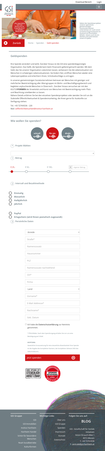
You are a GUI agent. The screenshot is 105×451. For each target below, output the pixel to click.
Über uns (61, 420)
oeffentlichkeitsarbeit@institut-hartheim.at (34, 108)
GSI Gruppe (60, 424)
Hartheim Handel (28, 432)
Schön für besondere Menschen (27, 437)
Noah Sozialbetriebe (27, 442)
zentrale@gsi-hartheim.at (83, 444)
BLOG (15, 35)
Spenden (61, 428)
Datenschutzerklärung (48, 324)
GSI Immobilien (29, 424)
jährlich (18, 204)
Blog (86, 421)
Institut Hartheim (28, 428)
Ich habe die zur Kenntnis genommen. (48, 326)
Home (30, 43)
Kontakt (61, 435)
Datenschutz (59, 439)
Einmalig (18, 193)
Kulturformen (30, 446)
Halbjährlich (20, 200)
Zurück (17, 43)
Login (99, 2)
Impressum (60, 432)
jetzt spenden (51, 358)
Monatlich (19, 196)
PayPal (17, 213)
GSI (34, 420)
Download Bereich (84, 2)
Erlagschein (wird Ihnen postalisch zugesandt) (38, 217)
